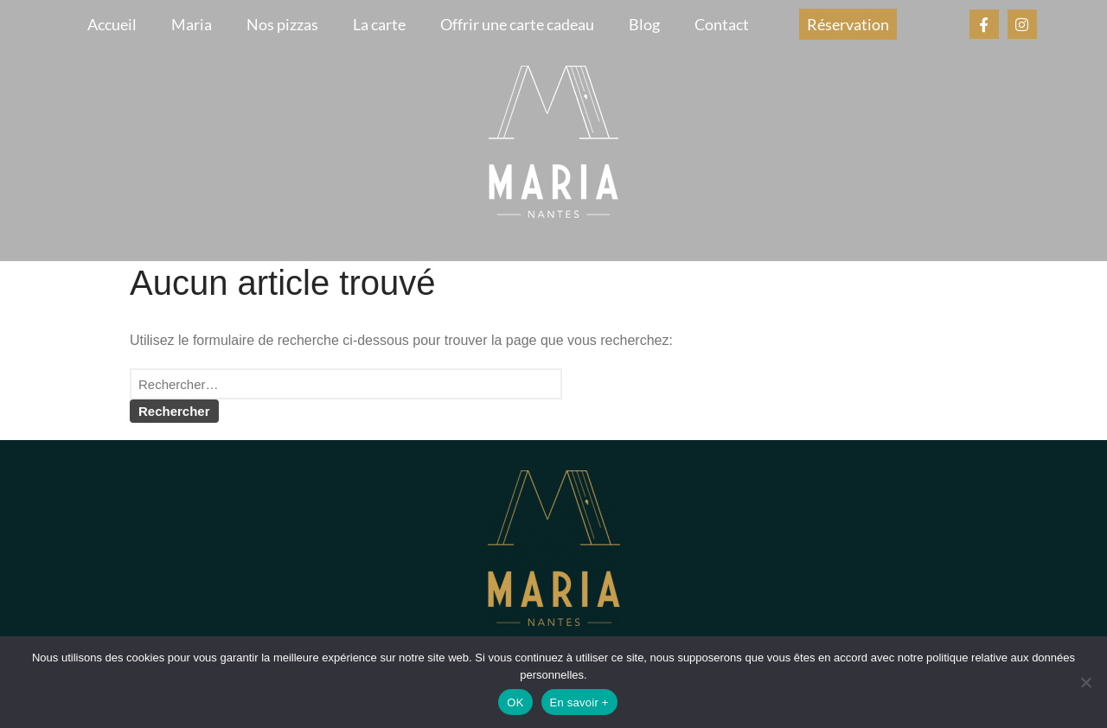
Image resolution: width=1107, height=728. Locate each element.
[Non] (1085, 682)
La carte (379, 24)
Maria (191, 24)
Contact (721, 24)
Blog (644, 24)
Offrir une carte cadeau (517, 24)
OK (515, 702)
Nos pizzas (282, 24)
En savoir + (579, 702)
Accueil (112, 24)
